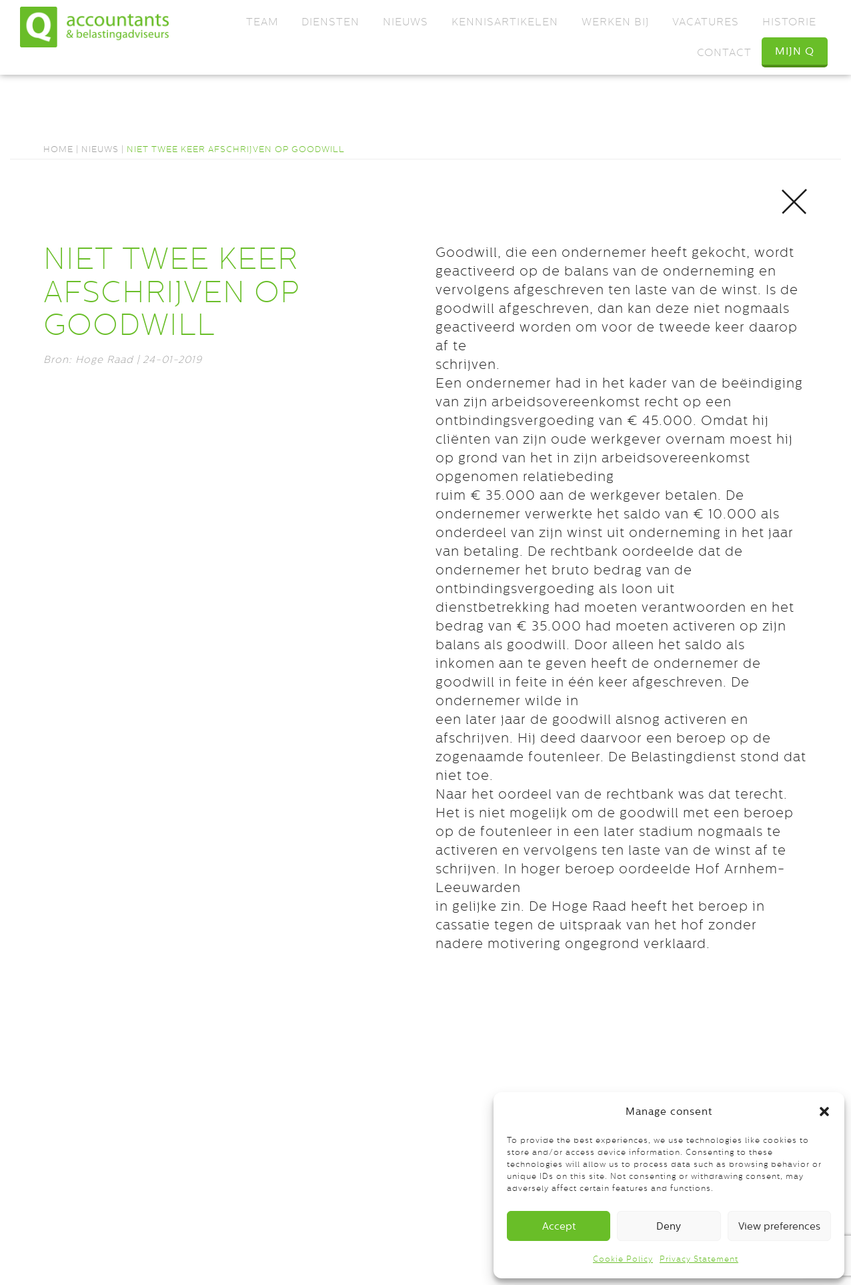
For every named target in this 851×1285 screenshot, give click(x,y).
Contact (724, 52)
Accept (559, 1226)
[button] (824, 1111)
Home (58, 149)
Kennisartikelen (505, 21)
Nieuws (405, 21)
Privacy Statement (699, 1259)
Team (262, 21)
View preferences (779, 1226)
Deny (668, 1226)
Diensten (330, 21)
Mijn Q (794, 51)
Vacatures (705, 21)
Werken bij (615, 21)
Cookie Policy (623, 1259)
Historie (789, 21)
